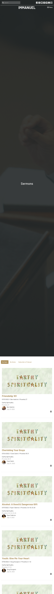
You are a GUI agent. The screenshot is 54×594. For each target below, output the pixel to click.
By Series (13, 362)
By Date (4, 362)
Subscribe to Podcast (25, 362)
